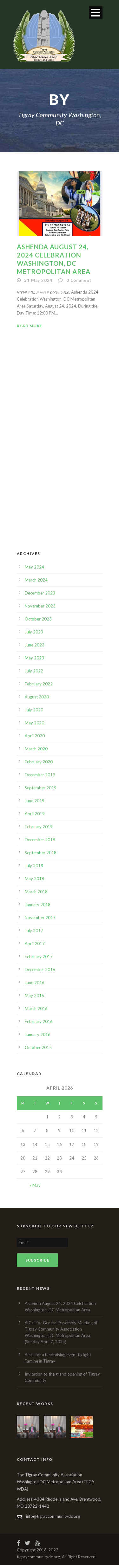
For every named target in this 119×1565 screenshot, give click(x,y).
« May (35, 1185)
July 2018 (34, 865)
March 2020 (36, 748)
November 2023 (40, 605)
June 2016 (34, 982)
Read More (29, 325)
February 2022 (39, 683)
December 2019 (40, 774)
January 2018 (37, 904)
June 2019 (34, 800)
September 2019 (40, 787)
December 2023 (40, 592)
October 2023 (38, 618)
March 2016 (36, 1008)
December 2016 (40, 969)
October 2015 (38, 1047)
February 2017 (39, 956)
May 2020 (34, 722)
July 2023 (34, 631)
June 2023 (34, 644)
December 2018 (40, 839)
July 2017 (34, 930)
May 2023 (34, 657)
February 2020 (39, 761)
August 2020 (37, 696)
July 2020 (34, 709)
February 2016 (39, 1021)
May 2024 (34, 566)
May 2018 (34, 878)
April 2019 (35, 813)
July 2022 (34, 670)
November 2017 (40, 917)
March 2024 (36, 579)
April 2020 (35, 735)
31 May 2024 (38, 280)
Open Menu (95, 12)
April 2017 (35, 943)
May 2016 (34, 995)
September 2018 (40, 852)
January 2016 (37, 1034)
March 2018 (36, 891)
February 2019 (39, 826)
